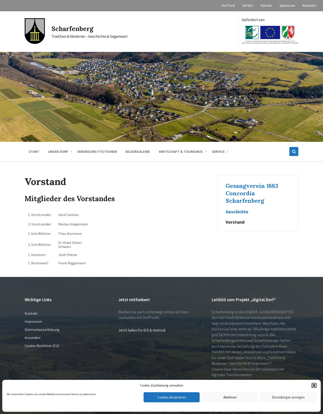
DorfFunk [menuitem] (228, 5)
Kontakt (31, 313)
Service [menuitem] (218, 151)
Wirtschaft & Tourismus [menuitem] (181, 151)
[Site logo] (35, 42)
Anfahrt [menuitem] (247, 5)
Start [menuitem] (34, 151)
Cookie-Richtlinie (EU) (42, 345)
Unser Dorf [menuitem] (58, 151)
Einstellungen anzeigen (288, 397)
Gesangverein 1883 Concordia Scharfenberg (252, 193)
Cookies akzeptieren (171, 397)
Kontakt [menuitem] (266, 5)
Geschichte (237, 212)
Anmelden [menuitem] (309, 5)
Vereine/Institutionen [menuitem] (97, 151)
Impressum (33, 321)
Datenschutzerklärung (42, 329)
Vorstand (235, 222)
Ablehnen (230, 397)
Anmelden (32, 337)
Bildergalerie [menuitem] (138, 151)
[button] (314, 385)
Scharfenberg (73, 28)
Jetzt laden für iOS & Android (142, 330)
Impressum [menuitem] (287, 5)
